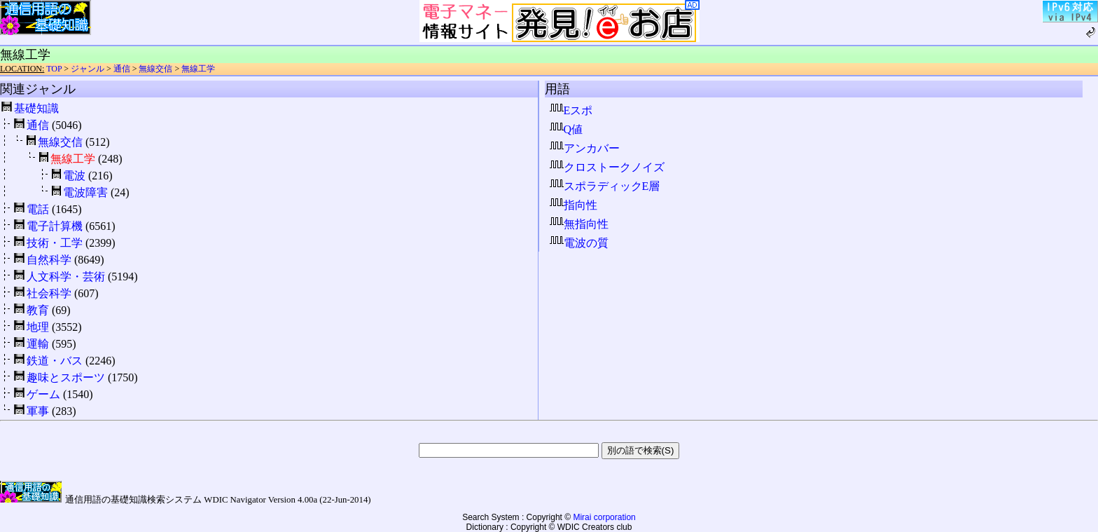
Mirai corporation (604, 517)
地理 (38, 327)
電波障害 (85, 192)
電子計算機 (55, 226)
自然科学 (49, 260)
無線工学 (198, 69)
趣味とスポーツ (66, 377)
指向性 (573, 205)
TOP (54, 69)
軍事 (38, 411)
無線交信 (155, 69)
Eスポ (571, 110)
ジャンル (87, 69)
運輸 (38, 344)
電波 (74, 176)
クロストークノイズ (607, 167)
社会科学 (49, 293)
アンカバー (585, 148)
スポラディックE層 (605, 186)
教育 (38, 310)
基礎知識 (36, 108)
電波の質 (579, 243)
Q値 (566, 129)
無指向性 (579, 224)
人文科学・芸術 (66, 276)
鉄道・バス (55, 361)
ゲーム (43, 394)
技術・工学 (55, 243)
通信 (121, 69)
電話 (38, 209)
